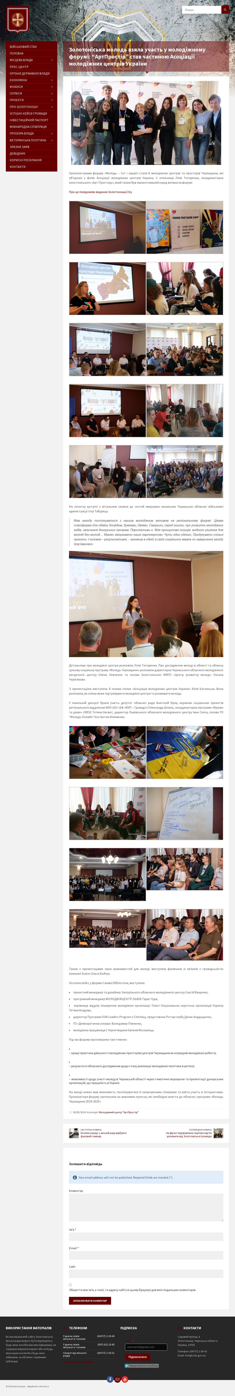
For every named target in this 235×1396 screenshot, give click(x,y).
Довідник (17, 153)
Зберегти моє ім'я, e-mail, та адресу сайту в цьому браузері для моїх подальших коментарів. (132, 1290)
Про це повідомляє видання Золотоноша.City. (100, 192)
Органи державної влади (30, 73)
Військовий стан (23, 47)
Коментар (76, 1191)
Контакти (18, 167)
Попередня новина (200, 1129)
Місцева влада (21, 60)
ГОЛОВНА (16, 53)
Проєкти (17, 100)
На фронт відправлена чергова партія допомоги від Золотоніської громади (189, 1134)
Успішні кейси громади (28, 113)
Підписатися (138, 1357)
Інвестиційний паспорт (29, 120)
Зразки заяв (19, 147)
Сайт (72, 1267)
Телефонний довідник (78, 1362)
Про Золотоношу (24, 107)
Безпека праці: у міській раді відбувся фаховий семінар (103, 1134)
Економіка (18, 80)
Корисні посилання (26, 160)
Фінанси (16, 87)
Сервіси (16, 93)
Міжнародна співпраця (28, 127)
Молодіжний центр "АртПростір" (119, 1112)
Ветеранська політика (28, 140)
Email (74, 1248)
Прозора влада (22, 133)
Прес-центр (19, 67)
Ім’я (72, 1229)
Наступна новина (91, 1129)
